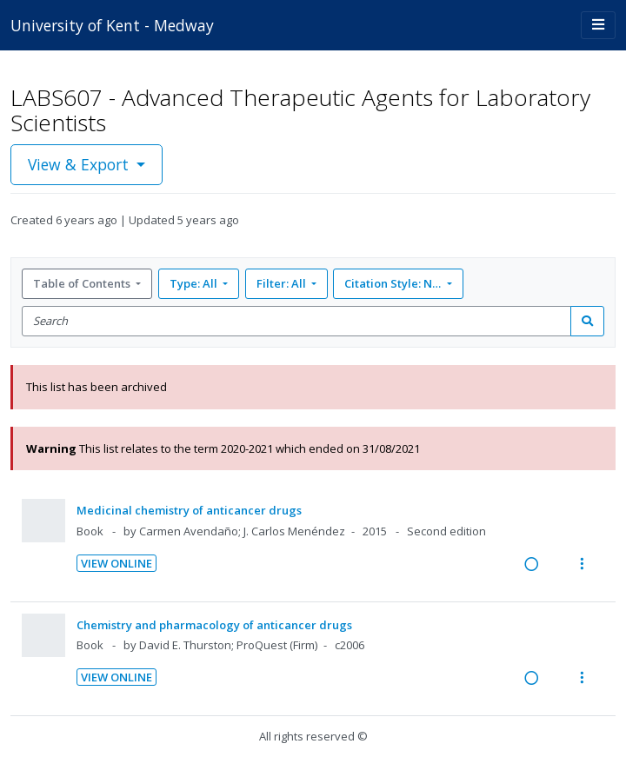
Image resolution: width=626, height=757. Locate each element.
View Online (116, 563)
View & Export (80, 164)
